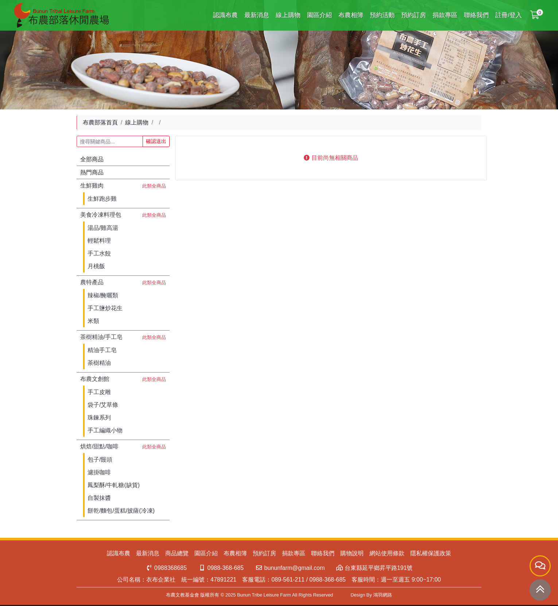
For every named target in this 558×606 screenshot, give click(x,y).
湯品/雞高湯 (103, 228)
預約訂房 (413, 15)
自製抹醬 (99, 498)
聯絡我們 (476, 15)
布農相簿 (350, 15)
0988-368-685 (221, 568)
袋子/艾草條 (103, 405)
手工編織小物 (105, 430)
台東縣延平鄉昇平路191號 (374, 568)
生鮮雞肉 (92, 185)
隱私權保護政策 (430, 553)
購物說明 (352, 553)
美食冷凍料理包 (100, 215)
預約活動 (382, 15)
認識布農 (225, 15)
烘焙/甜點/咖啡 (99, 446)
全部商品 (92, 159)
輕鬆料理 (99, 241)
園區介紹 (319, 15)
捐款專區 (445, 15)
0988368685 (166, 568)
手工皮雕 (99, 392)
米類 (93, 321)
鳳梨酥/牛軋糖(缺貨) (114, 485)
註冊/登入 (508, 15)
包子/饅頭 (100, 459)
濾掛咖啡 (99, 472)
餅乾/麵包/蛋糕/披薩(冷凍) (121, 510)
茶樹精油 (99, 363)
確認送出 (156, 141)
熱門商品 (92, 172)
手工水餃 (99, 253)
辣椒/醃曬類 (103, 295)
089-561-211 (288, 579)
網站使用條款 (386, 553)
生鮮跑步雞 (102, 199)
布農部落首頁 (100, 122)
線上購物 (288, 15)
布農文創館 (94, 379)
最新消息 (256, 15)
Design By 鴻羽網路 (371, 595)
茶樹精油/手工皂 (101, 337)
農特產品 (92, 282)
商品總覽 (177, 553)
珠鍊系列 (99, 417)
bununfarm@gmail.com (290, 568)
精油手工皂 (102, 350)
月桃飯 (96, 266)
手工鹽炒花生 (105, 308)
